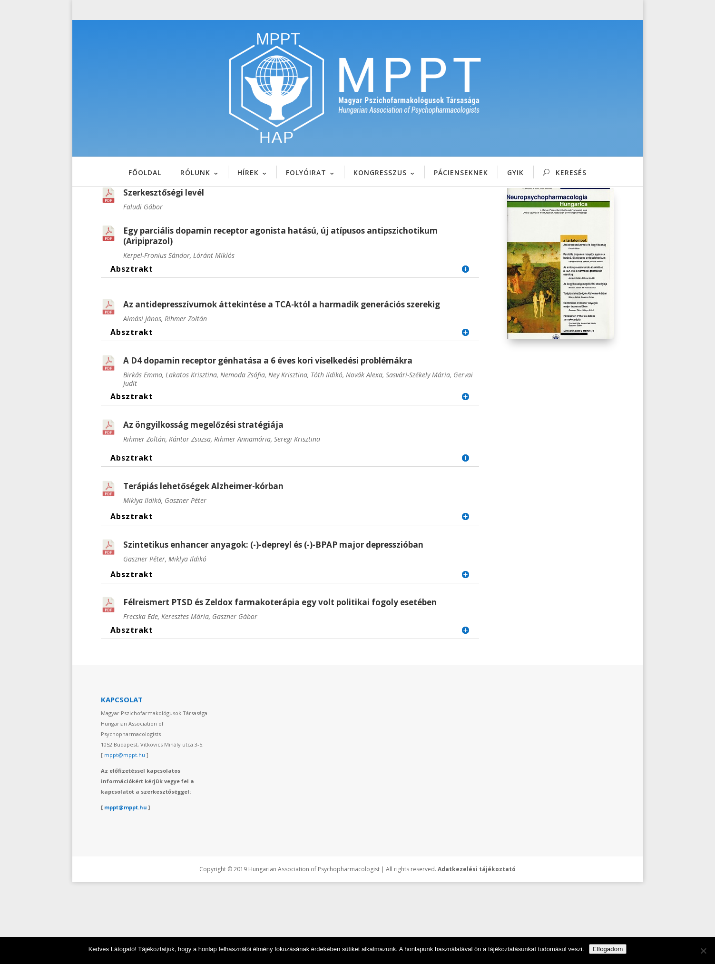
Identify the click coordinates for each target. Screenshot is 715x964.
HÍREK (248, 172)
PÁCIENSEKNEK (461, 172)
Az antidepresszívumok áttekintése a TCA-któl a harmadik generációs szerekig (281, 385)
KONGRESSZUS (380, 172)
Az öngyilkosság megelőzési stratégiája (203, 506)
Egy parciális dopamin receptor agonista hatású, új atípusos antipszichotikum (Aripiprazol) (280, 317)
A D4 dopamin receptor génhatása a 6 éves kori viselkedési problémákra (267, 441)
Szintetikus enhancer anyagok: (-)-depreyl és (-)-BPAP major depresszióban (273, 625)
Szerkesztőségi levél (163, 273)
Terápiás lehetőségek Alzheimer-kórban (203, 567)
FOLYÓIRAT (306, 172)
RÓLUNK (195, 172)
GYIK (515, 172)
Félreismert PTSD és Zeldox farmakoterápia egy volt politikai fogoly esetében (280, 684)
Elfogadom (608, 949)
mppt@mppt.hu (124, 836)
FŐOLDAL (144, 172)
